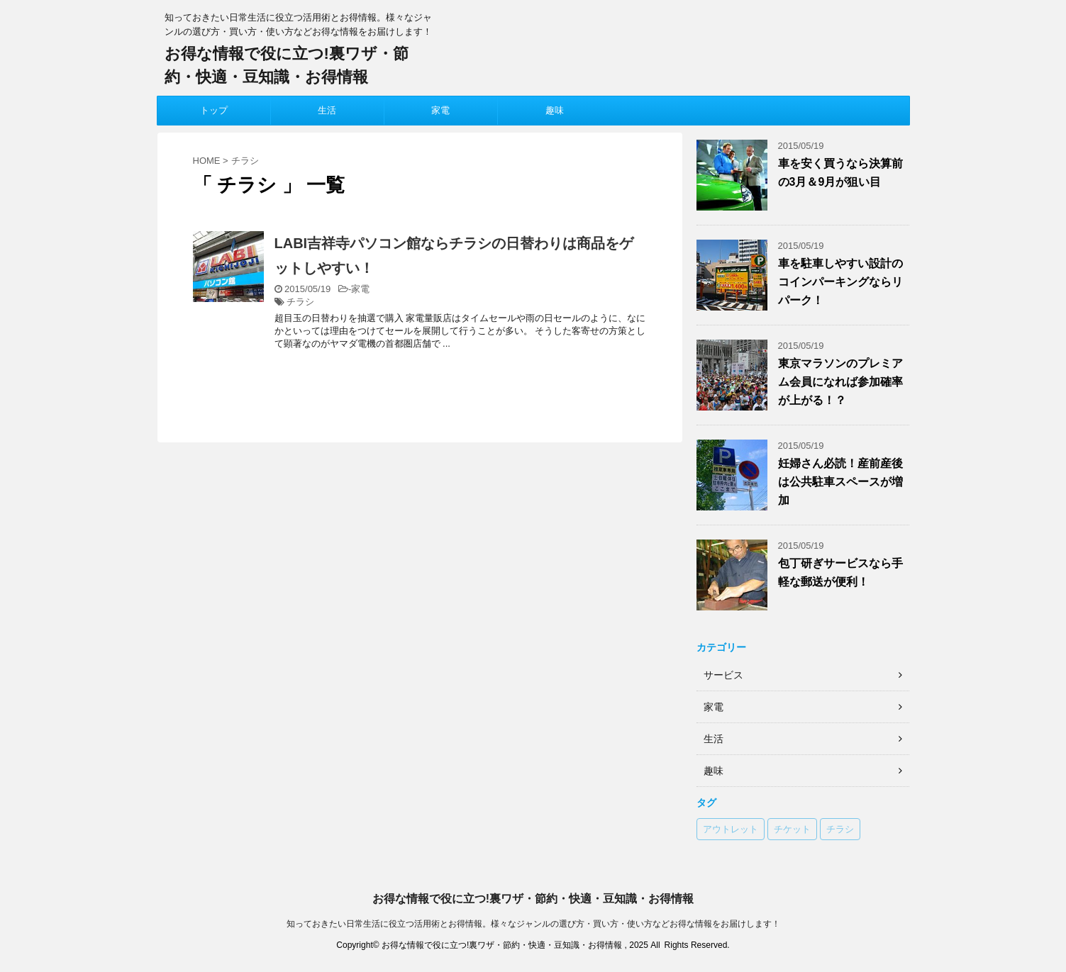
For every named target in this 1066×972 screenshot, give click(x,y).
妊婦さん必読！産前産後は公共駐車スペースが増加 (840, 481)
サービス (723, 675)
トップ (214, 110)
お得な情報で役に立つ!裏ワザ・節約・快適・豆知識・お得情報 (533, 899)
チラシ (300, 301)
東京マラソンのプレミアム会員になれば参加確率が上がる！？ (840, 381)
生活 (327, 110)
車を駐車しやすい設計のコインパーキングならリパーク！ (840, 281)
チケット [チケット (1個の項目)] (792, 829)
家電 (440, 110)
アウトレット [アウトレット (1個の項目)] (730, 829)
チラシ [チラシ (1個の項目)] (840, 829)
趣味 (554, 110)
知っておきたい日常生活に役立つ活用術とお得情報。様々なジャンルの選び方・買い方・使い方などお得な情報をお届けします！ (533, 924)
